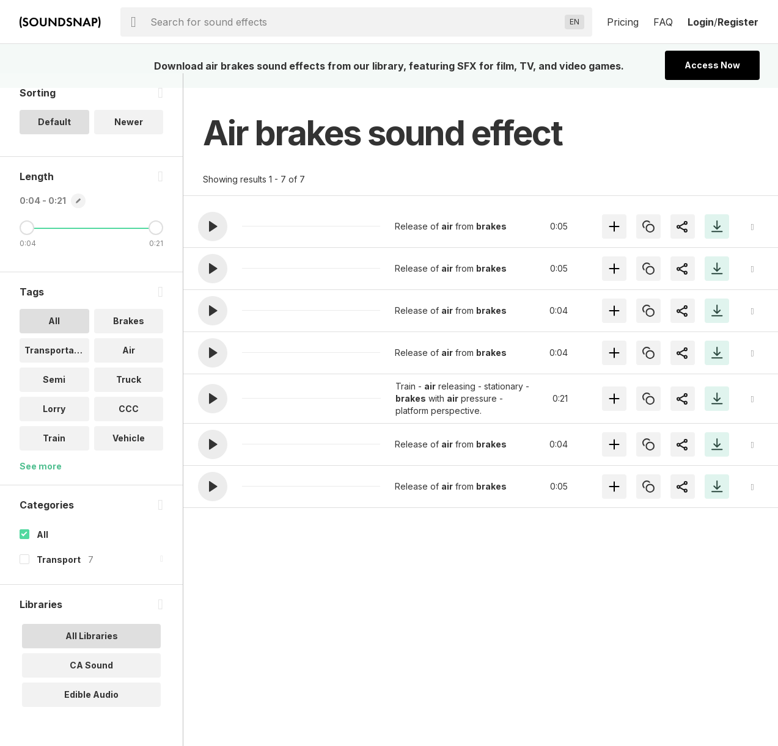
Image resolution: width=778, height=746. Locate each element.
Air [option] (128, 365)
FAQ (663, 22)
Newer (128, 136)
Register (737, 22)
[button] (212, 226)
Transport (59, 574)
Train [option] (54, 452)
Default (54, 136)
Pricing (623, 22)
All (42, 549)
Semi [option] (54, 394)
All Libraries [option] (91, 650)
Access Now (712, 65)
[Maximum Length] (156, 242)
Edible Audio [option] (91, 709)
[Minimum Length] (27, 242)
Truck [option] (128, 394)
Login (701, 22)
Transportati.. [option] (54, 365)
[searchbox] (355, 22)
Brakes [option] (128, 335)
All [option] (54, 335)
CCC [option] (129, 423)
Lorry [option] (54, 423)
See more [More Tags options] (41, 481)
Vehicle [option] (128, 452)
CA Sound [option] (91, 680)
